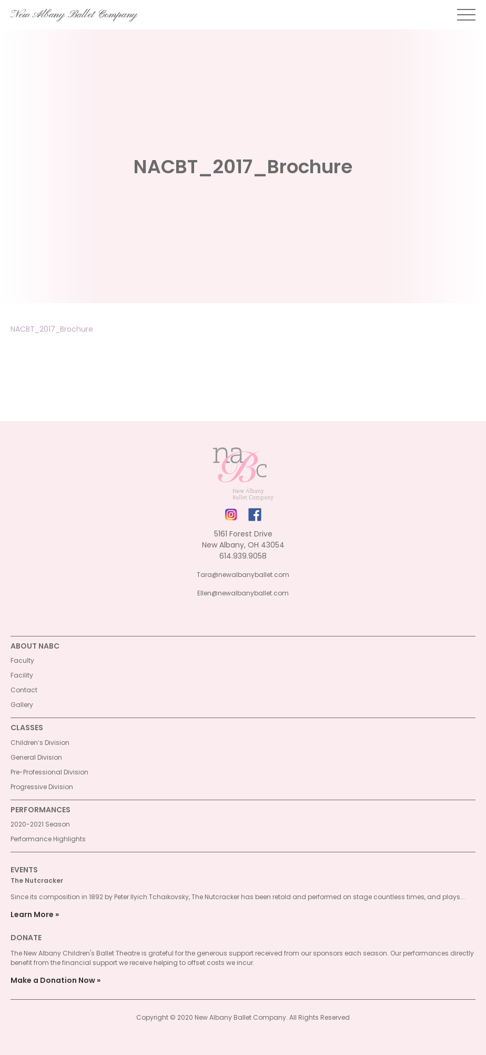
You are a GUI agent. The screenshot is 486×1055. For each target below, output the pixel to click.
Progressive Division (42, 786)
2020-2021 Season (40, 824)
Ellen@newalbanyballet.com (243, 593)
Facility (22, 675)
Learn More (32, 914)
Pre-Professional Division (49, 772)
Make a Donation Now (53, 980)
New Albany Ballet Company (74, 15)
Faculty (22, 660)
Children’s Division (40, 742)
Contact (24, 689)
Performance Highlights (48, 838)
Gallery (22, 704)
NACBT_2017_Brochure (52, 329)
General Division (36, 757)
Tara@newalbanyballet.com (243, 574)
